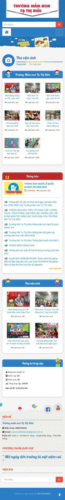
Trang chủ (21, 64)
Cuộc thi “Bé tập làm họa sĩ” (12, 152)
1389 (37, 158)
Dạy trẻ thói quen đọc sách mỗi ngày (32, 126)
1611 (37, 130)
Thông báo (32, 176)
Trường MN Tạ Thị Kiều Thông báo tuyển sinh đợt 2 (34, 240)
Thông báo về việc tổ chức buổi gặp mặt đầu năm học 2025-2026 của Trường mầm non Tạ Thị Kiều (30, 203)
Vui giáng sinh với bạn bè (32, 152)
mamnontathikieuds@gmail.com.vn (27, 432)
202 (49, 191)
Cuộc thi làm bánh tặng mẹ (53, 124)
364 (57, 102)
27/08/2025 (31, 191)
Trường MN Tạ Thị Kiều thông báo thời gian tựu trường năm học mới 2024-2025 (29, 234)
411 (37, 102)
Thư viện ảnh (26, 57)
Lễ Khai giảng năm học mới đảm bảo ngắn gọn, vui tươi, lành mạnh (46, 344)
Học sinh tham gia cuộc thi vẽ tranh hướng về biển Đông (53, 99)
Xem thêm (55, 268)
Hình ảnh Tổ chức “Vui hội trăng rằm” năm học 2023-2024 (32, 99)
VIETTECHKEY (44, 494)
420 (16, 102)
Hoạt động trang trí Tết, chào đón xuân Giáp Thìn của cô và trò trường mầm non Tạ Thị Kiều (18, 313)
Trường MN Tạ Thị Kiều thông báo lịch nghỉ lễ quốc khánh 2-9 (31, 226)
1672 (58, 130)
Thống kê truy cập (32, 363)
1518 (17, 158)
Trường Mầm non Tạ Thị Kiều (32, 75)
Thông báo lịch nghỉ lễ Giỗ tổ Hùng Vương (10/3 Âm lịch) (31, 252)
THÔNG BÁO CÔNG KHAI (22, 245)
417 (16, 130)
